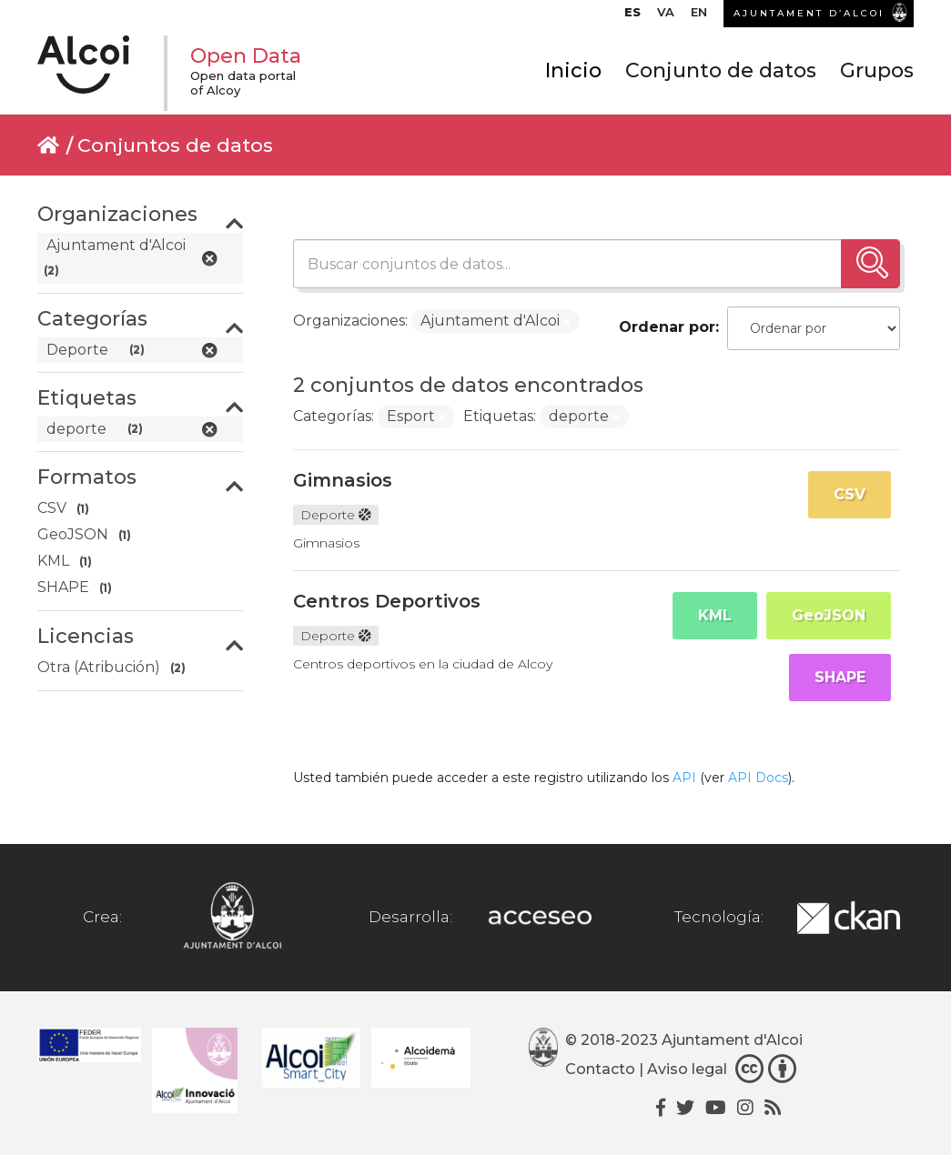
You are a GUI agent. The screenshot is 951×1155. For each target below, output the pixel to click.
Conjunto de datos (720, 70)
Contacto (600, 1069)
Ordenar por (667, 327)
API (684, 777)
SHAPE (839, 677)
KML (715, 615)
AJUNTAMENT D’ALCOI (809, 13)
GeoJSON (828, 615)
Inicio (573, 70)
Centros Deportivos (387, 601)
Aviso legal (687, 1069)
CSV (849, 494)
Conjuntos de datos (175, 145)
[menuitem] (632, 16)
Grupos (877, 70)
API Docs (758, 777)
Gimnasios (342, 480)
